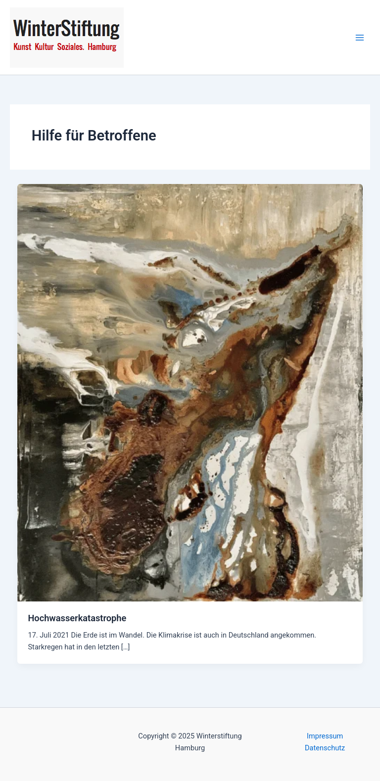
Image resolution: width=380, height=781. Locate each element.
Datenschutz (325, 747)
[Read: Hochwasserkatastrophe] (190, 392)
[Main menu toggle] (359, 37)
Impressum (325, 736)
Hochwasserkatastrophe (77, 618)
